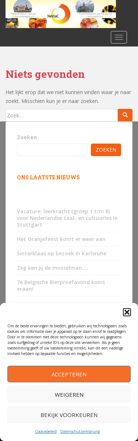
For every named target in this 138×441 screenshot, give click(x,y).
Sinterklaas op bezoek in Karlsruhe (61, 253)
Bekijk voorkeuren (69, 414)
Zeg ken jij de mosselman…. (52, 267)
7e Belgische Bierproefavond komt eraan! (61, 285)
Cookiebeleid (46, 431)
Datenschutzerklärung (80, 431)
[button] (127, 312)
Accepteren (69, 374)
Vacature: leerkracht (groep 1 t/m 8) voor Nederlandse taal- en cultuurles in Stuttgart (67, 218)
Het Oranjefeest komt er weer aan (61, 238)
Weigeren (69, 394)
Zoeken (27, 137)
